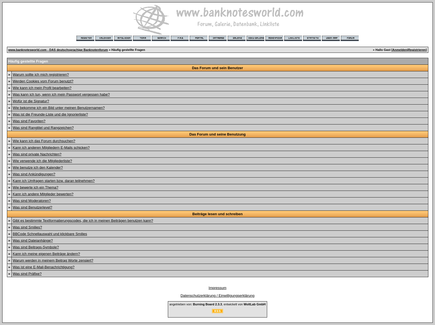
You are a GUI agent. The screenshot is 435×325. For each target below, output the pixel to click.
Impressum (217, 288)
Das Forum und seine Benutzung (217, 134)
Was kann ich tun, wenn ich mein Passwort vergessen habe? (61, 94)
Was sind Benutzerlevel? (32, 207)
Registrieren (417, 49)
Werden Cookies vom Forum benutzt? (43, 81)
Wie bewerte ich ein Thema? (36, 187)
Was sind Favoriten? (29, 121)
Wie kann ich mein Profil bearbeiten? (42, 88)
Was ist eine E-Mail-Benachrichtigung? (44, 267)
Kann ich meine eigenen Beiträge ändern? (46, 254)
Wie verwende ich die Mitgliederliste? (42, 161)
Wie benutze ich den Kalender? (38, 167)
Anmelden (399, 49)
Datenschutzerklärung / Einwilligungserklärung (218, 295)
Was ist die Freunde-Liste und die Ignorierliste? (50, 114)
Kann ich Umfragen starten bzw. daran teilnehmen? (54, 181)
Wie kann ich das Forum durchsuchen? (44, 141)
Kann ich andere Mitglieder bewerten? (43, 194)
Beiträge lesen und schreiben (217, 214)
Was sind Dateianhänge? (33, 240)
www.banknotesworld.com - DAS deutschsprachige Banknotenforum (58, 49)
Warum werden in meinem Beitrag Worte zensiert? (53, 260)
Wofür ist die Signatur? (31, 101)
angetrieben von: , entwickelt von (217, 304)
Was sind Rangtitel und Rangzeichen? (43, 128)
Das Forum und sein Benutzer (217, 68)
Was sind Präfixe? (27, 274)
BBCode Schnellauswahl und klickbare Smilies (50, 234)
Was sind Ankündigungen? (34, 174)
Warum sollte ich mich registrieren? (41, 74)
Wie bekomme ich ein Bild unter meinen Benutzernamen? (59, 108)
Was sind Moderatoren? (32, 201)
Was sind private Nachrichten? (37, 154)
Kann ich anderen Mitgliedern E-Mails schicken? (51, 147)
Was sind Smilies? (27, 227)
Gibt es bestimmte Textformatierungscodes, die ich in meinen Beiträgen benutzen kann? (83, 221)
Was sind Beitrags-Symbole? (36, 247)
